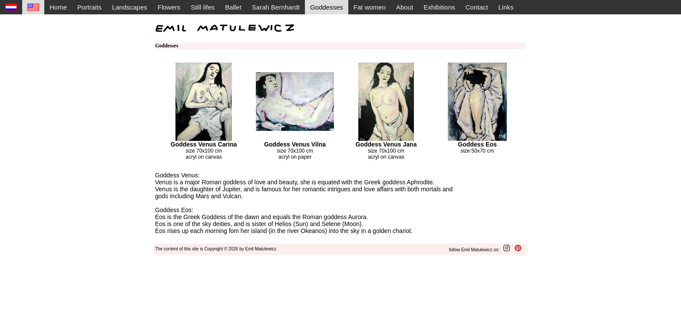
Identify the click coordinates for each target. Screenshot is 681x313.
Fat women (370, 7)
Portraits (89, 7)
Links (505, 7)
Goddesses (326, 7)
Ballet (233, 7)
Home (58, 7)
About (404, 7)
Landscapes (129, 7)
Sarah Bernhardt (276, 7)
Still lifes (203, 7)
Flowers (169, 7)
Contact (477, 7)
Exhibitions (439, 7)
